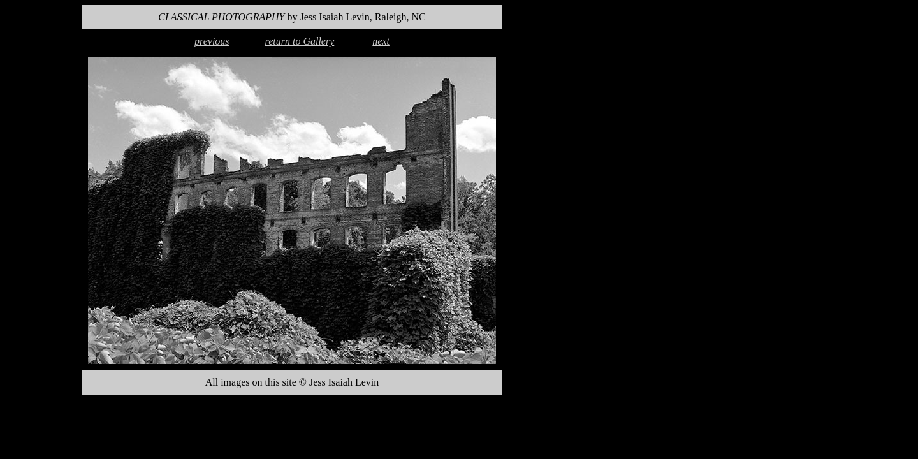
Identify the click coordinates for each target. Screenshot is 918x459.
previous (211, 41)
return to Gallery (300, 41)
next (381, 41)
